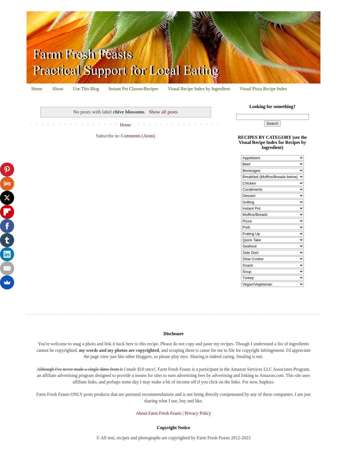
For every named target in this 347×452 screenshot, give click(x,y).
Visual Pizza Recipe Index (263, 88)
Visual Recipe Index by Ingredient (199, 88)
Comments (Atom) (138, 135)
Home (36, 88)
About (57, 88)
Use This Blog (86, 88)
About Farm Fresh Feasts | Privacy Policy (173, 413)
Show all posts (163, 112)
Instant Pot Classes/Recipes (133, 88)
